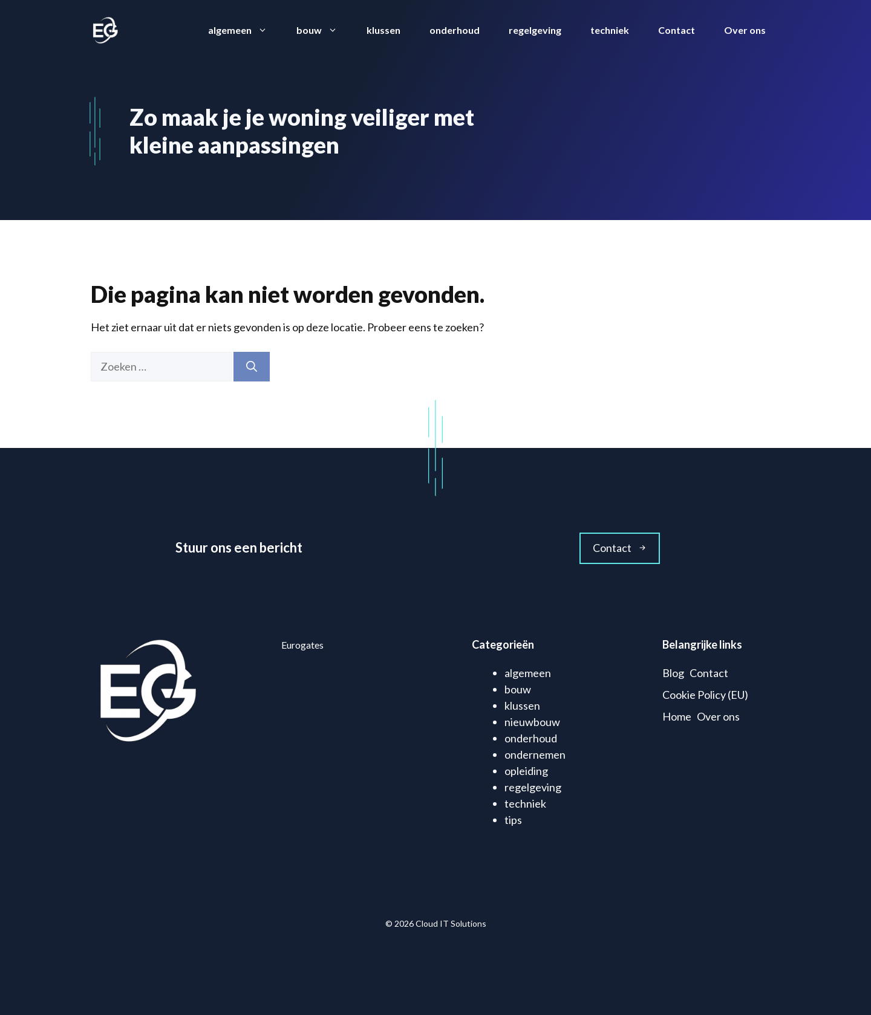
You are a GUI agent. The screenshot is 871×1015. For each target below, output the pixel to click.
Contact (676, 30)
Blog (673, 672)
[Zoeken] (251, 366)
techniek (609, 30)
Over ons (745, 30)
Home (676, 716)
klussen (383, 30)
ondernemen (535, 754)
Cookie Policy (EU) (705, 694)
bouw (324, 30)
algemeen (245, 30)
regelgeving (535, 30)
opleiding (526, 770)
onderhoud (454, 30)
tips (513, 819)
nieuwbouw (532, 721)
